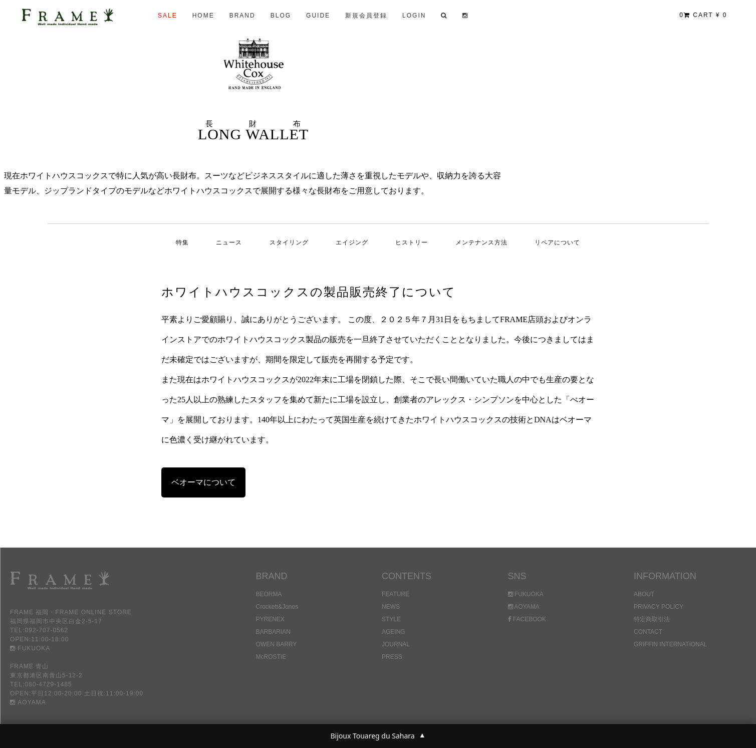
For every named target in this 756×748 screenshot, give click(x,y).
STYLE (391, 619)
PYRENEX (270, 619)
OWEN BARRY (276, 644)
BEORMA (269, 594)
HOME (203, 15)
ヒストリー (411, 242)
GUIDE (318, 15)
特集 (182, 242)
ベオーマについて (203, 482)
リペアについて (557, 242)
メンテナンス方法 (481, 242)
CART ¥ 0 (703, 15)
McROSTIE (271, 656)
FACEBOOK (527, 619)
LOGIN (414, 15)
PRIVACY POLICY (658, 606)
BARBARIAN (273, 631)
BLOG (281, 15)
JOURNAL (396, 644)
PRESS (392, 656)
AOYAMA (28, 702)
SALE (167, 15)
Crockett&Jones (277, 606)
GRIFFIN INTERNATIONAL (670, 644)
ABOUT (644, 594)
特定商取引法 (652, 619)
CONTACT (648, 631)
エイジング (352, 242)
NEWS (391, 606)
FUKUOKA (30, 648)
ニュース (229, 242)
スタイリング (289, 242)
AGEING (393, 631)
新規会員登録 (366, 15)
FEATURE (395, 594)
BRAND (242, 15)
